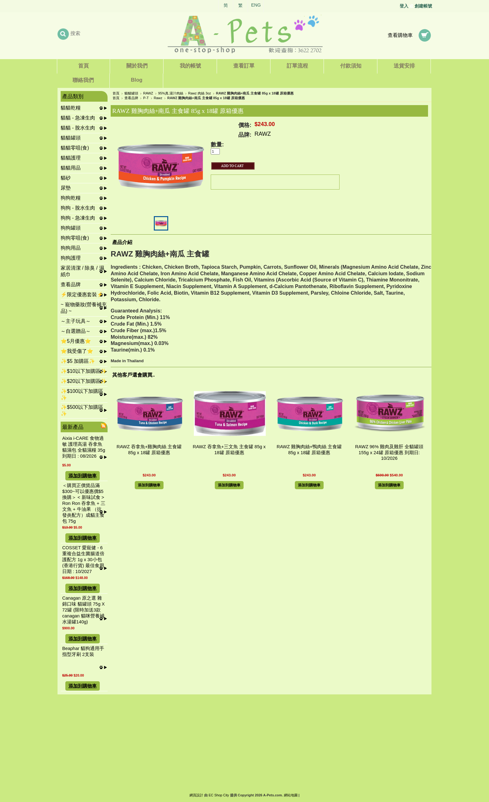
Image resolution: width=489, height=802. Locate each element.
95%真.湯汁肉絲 (170, 93)
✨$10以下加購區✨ (84, 371)
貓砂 (66, 177)
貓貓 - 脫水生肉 (78, 127)
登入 (404, 5)
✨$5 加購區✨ (78, 361)
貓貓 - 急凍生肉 (78, 117)
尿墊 (66, 187)
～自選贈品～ (76, 331)
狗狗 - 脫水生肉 (78, 208)
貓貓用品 (71, 167)
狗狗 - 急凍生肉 (78, 218)
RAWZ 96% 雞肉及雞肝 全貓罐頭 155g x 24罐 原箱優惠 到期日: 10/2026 (389, 452)
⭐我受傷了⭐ (77, 351)
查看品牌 (71, 284)
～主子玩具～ (76, 321)
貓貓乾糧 (71, 107)
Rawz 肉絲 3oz (199, 93)
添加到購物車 (82, 475)
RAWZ (148, 93)
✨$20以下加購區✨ (84, 381)
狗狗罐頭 (71, 228)
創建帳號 (423, 5)
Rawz (158, 98)
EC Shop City (219, 795)
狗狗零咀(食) (75, 238)
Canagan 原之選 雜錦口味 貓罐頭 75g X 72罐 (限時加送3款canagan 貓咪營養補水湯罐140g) (83, 610)
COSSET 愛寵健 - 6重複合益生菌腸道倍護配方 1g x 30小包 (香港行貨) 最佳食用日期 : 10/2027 (83, 559)
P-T (146, 98)
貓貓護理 (71, 157)
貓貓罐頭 (71, 137)
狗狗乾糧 (71, 197)
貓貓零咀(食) (75, 147)
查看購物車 (400, 35)
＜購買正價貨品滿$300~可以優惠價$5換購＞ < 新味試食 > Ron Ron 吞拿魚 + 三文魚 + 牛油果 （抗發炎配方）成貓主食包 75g (83, 503)
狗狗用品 (71, 248)
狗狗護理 (71, 258)
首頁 (116, 93)
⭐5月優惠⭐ (76, 341)
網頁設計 (196, 795)
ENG (256, 5)
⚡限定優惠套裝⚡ (82, 294)
